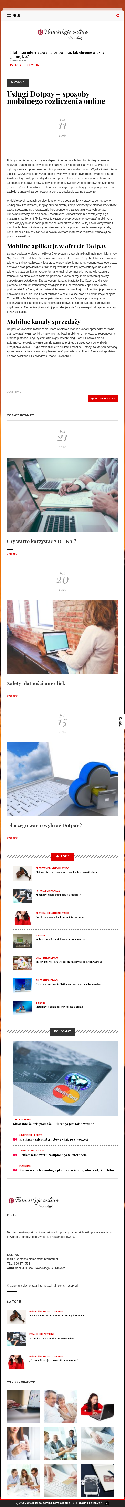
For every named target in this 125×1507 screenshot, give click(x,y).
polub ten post (103, 398)
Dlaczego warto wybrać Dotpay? (44, 825)
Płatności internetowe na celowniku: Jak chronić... (57, 1315)
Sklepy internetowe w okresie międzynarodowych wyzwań (69, 961)
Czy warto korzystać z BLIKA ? (41, 541)
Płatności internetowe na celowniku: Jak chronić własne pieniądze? (57, 54)
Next (116, 51)
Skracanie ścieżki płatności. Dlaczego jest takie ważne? (53, 1124)
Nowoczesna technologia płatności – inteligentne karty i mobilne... (68, 1170)
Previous (112, 51)
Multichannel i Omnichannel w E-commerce (60, 939)
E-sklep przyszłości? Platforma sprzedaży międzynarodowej (70, 984)
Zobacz (14, 554)
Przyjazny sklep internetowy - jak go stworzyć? (54, 1139)
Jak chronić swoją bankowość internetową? (60, 917)
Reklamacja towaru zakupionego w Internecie (53, 1155)
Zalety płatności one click (36, 683)
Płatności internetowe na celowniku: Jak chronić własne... (68, 872)
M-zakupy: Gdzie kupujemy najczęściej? (58, 894)
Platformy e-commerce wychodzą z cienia (59, 1006)
